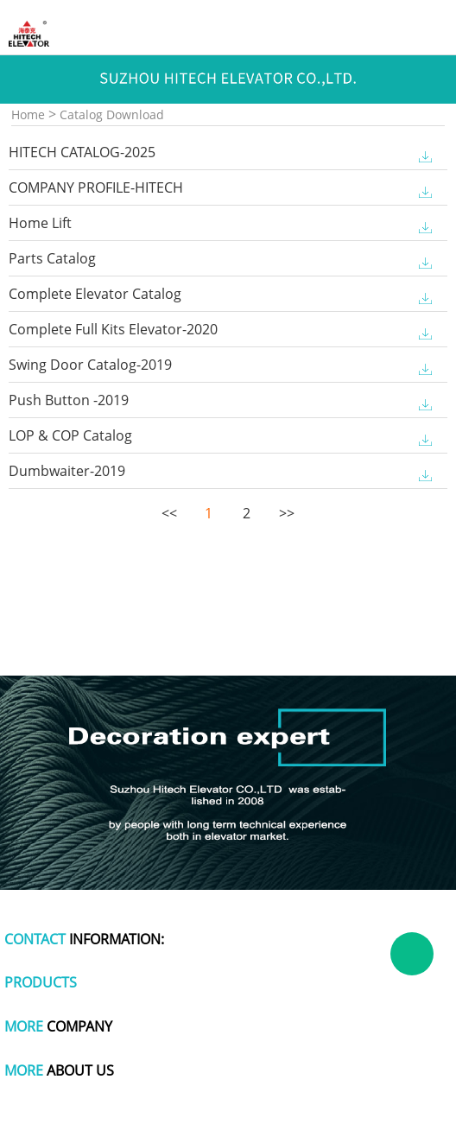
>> (285, 513)
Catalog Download (112, 114)
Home (28, 114)
